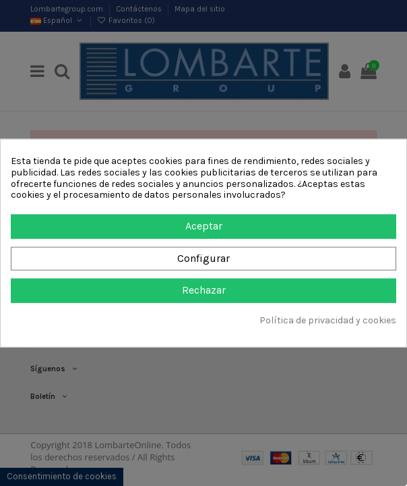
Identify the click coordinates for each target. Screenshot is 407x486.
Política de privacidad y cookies (327, 320)
